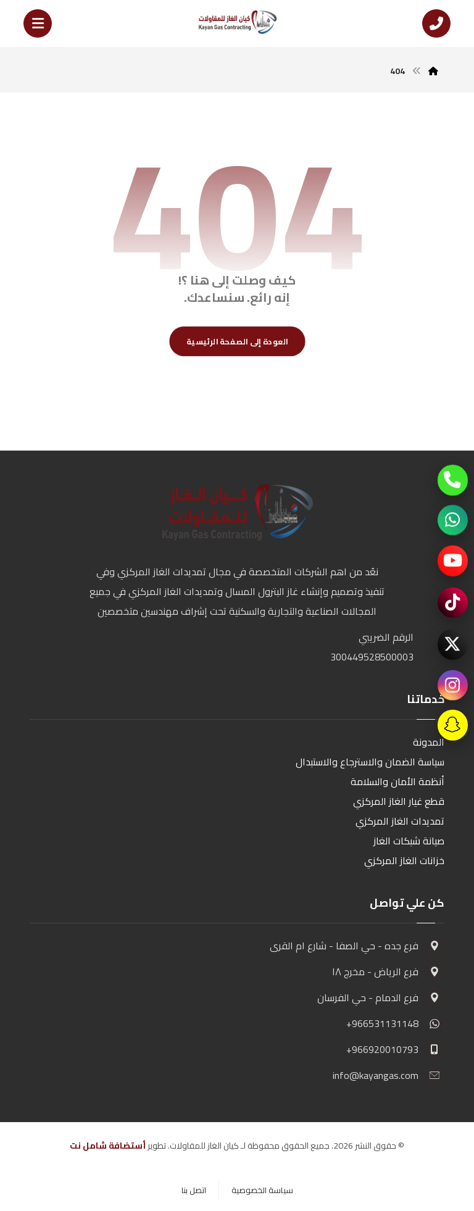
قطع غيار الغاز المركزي (398, 801)
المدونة (428, 742)
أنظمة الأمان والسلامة (397, 781)
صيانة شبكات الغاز (408, 840)
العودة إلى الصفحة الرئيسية (237, 341)
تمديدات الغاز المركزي (400, 821)
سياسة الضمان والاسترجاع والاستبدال (370, 761)
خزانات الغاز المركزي (404, 860)
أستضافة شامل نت (108, 1146)
